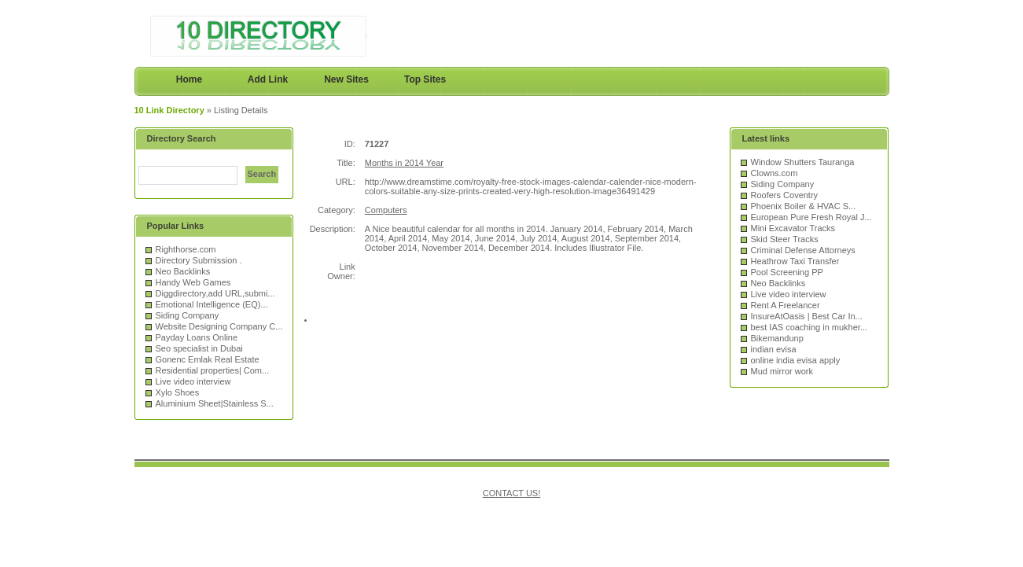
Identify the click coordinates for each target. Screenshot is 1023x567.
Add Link (268, 79)
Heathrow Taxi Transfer (795, 261)
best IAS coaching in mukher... (809, 327)
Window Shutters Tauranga (803, 162)
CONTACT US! (512, 493)
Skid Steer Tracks (785, 239)
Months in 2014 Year (404, 163)
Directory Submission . (199, 260)
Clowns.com (774, 173)
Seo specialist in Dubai (199, 348)
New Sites (346, 79)
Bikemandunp (777, 338)
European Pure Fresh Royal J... (811, 217)
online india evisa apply (796, 360)
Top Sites (425, 79)
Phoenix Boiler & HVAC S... (803, 206)
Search (262, 174)
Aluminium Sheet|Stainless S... (215, 403)
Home (189, 79)
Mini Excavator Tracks (793, 228)
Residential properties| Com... (213, 370)
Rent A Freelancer (785, 305)
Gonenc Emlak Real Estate (207, 359)
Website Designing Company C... (219, 326)
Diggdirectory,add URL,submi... (215, 293)
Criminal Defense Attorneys (803, 250)
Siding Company (187, 315)
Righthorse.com (186, 249)
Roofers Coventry (785, 195)
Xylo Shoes (178, 392)
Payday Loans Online (197, 337)
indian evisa (774, 349)
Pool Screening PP (787, 272)
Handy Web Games (193, 282)
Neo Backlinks (183, 271)
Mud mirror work (782, 371)
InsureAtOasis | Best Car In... (807, 316)
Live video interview (193, 381)
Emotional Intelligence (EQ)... (212, 304)
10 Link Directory (169, 110)
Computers (386, 210)
